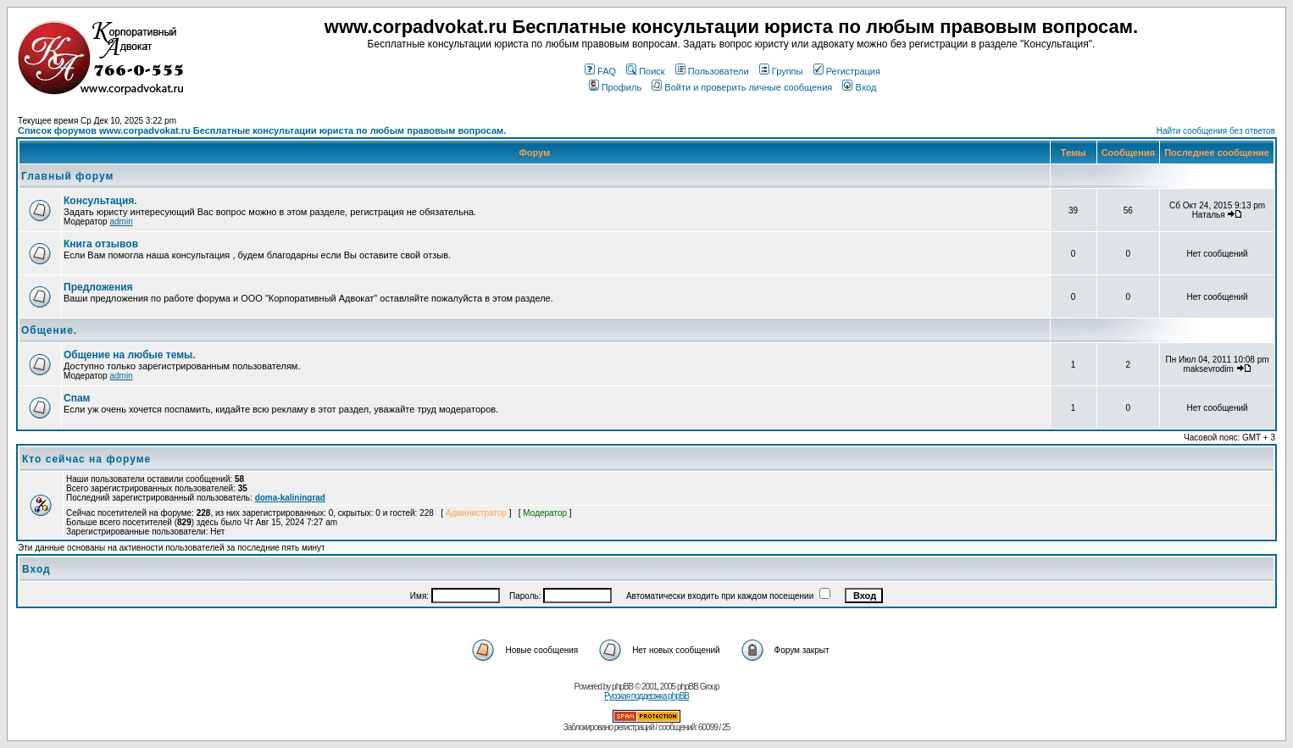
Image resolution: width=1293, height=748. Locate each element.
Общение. (49, 330)
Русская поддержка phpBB (646, 696)
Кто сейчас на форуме (86, 459)
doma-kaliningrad (290, 497)
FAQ (600, 71)
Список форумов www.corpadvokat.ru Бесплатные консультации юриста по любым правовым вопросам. (262, 130)
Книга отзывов (101, 244)
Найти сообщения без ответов (1216, 131)
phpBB (622, 686)
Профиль (615, 87)
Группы (781, 71)
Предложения (98, 287)
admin (120, 221)
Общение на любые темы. (130, 355)
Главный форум (67, 176)
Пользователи (712, 71)
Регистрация (846, 71)
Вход (859, 87)
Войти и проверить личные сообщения (742, 87)
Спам (77, 398)
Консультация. (100, 201)
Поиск (645, 71)
